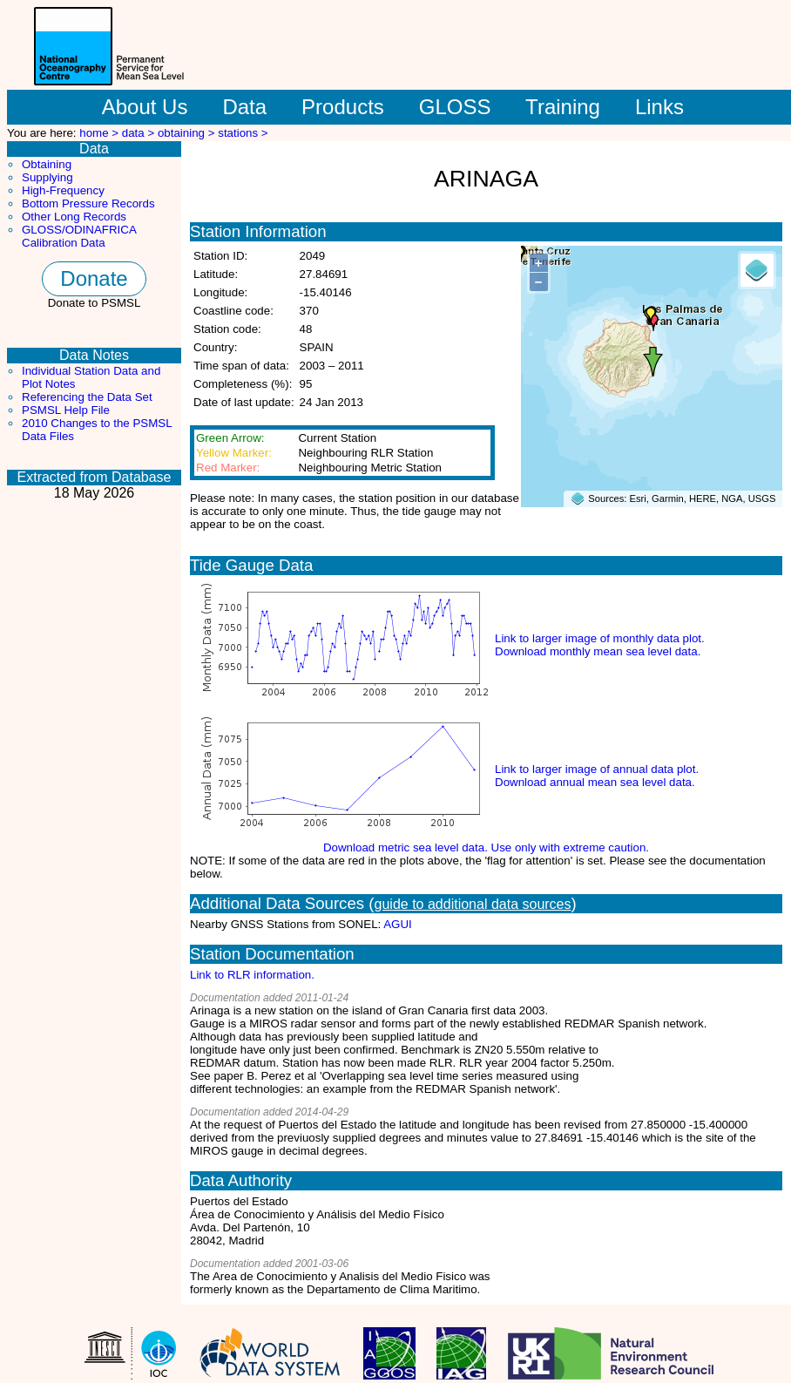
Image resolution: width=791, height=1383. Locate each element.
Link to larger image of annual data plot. (597, 769)
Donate (93, 278)
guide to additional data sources (473, 904)
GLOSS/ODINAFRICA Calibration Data (79, 236)
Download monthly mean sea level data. (597, 651)
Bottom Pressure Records (88, 203)
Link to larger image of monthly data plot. (600, 638)
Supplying (47, 177)
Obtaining (46, 164)
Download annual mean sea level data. (595, 782)
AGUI (397, 924)
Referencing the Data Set (87, 396)
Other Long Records (74, 216)
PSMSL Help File (66, 410)
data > (140, 132)
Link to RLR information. (252, 974)
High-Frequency (63, 190)
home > (100, 132)
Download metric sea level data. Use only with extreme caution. (486, 847)
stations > (242, 132)
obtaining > (188, 132)
